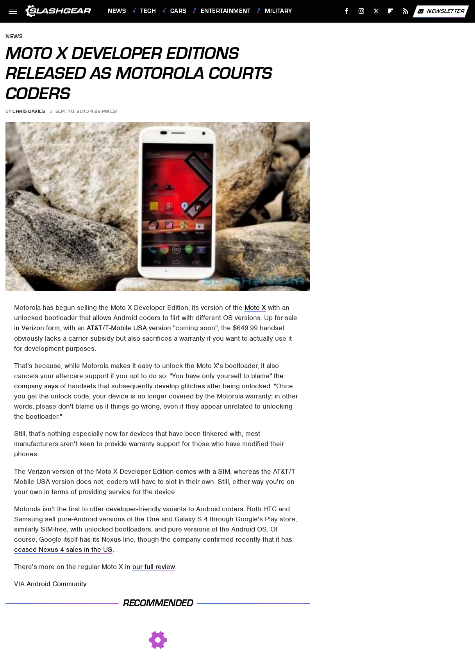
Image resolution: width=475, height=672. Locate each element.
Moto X (255, 307)
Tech (148, 10)
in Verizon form (37, 328)
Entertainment (226, 10)
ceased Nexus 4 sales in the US (63, 549)
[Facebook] (346, 11)
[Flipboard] (390, 11)
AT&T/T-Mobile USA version (129, 328)
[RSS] (405, 11)
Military (278, 10)
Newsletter (440, 11)
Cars (178, 10)
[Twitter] (376, 11)
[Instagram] (361, 11)
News (117, 10)
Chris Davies (28, 111)
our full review (153, 566)
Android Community (57, 584)
